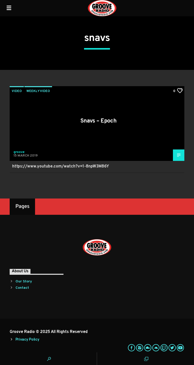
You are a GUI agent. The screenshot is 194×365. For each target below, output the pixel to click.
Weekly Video (38, 91)
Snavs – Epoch (98, 121)
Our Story (23, 281)
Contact (22, 288)
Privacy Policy (27, 339)
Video (17, 91)
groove (19, 152)
